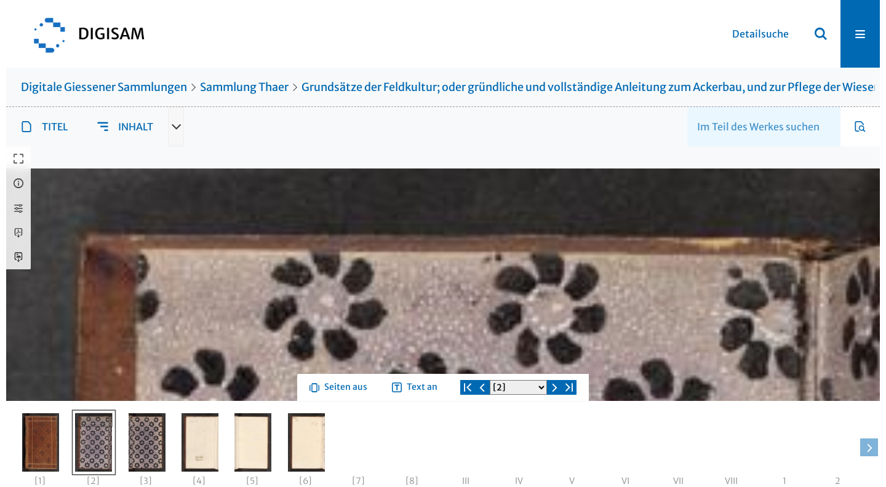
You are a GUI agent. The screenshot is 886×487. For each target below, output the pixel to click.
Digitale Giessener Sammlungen (104, 87)
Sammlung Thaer (244, 87)
